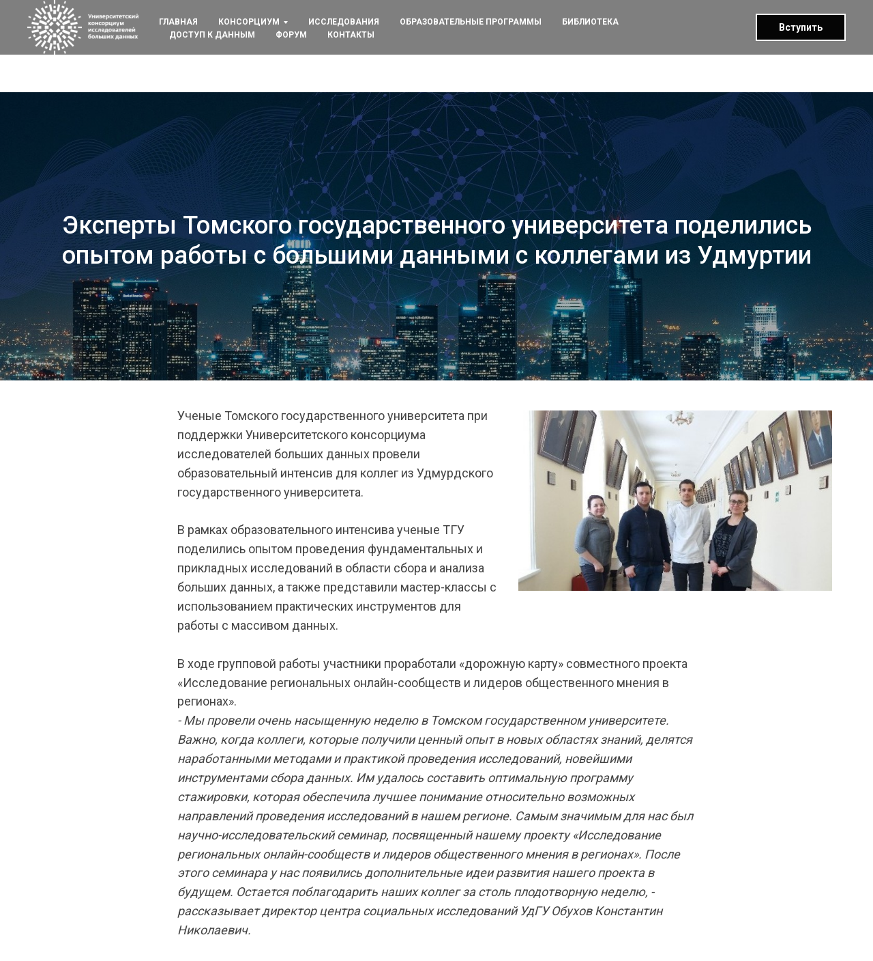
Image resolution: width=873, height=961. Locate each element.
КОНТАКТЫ (350, 35)
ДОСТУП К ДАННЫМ (212, 35)
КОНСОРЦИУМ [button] (249, 22)
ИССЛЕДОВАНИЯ (343, 22)
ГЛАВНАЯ (178, 22)
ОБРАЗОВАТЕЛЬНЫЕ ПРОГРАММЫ (471, 22)
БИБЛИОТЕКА (590, 22)
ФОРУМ (291, 35)
